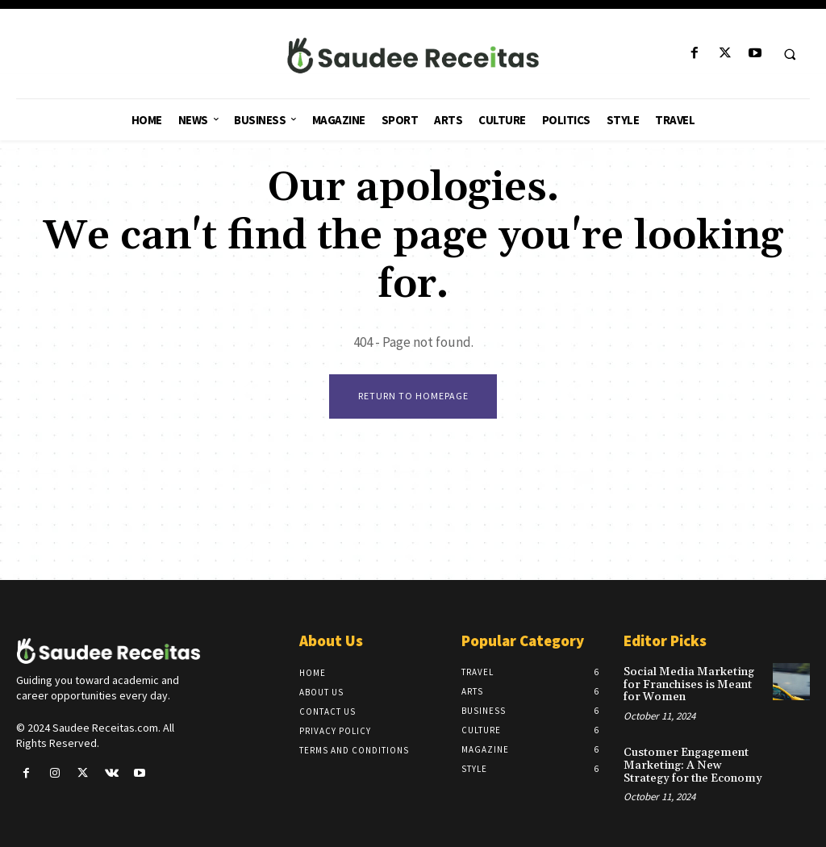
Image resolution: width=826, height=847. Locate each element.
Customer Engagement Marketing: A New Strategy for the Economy (691, 764)
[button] (790, 54)
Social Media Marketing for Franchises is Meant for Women (686, 684)
